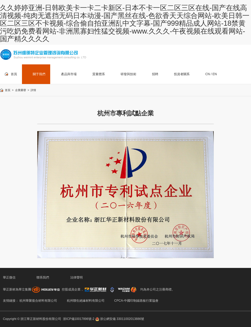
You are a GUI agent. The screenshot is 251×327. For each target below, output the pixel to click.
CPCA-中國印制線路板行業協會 (136, 300)
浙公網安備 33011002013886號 (119, 319)
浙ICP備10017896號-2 (78, 319)
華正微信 (9, 277)
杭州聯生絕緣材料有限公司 (86, 300)
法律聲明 (76, 277)
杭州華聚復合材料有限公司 (38, 300)
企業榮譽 (20, 90)
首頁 (7, 90)
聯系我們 (42, 277)
